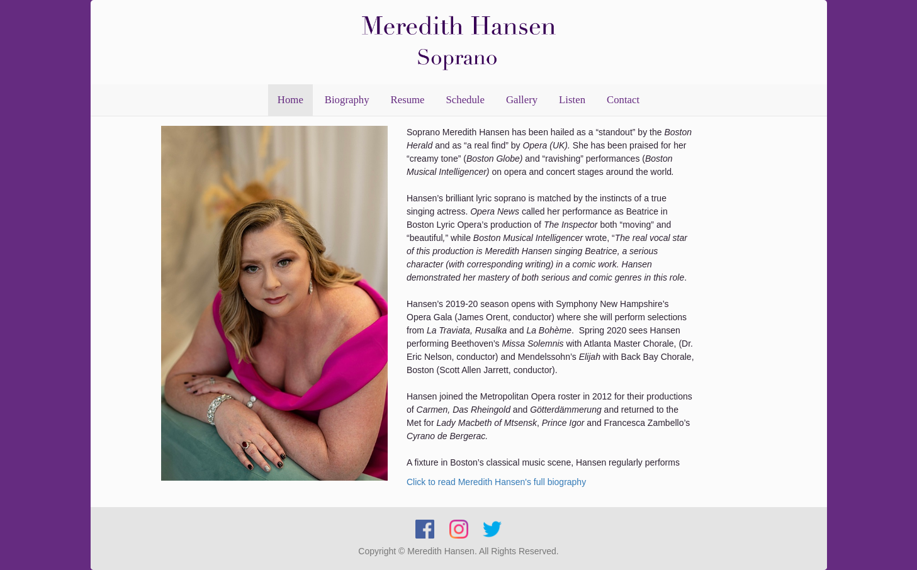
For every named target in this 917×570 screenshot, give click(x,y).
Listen (572, 100)
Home (290, 100)
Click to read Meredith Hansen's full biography (496, 482)
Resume (408, 100)
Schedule (465, 100)
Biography (347, 100)
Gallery (521, 100)
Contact (623, 100)
